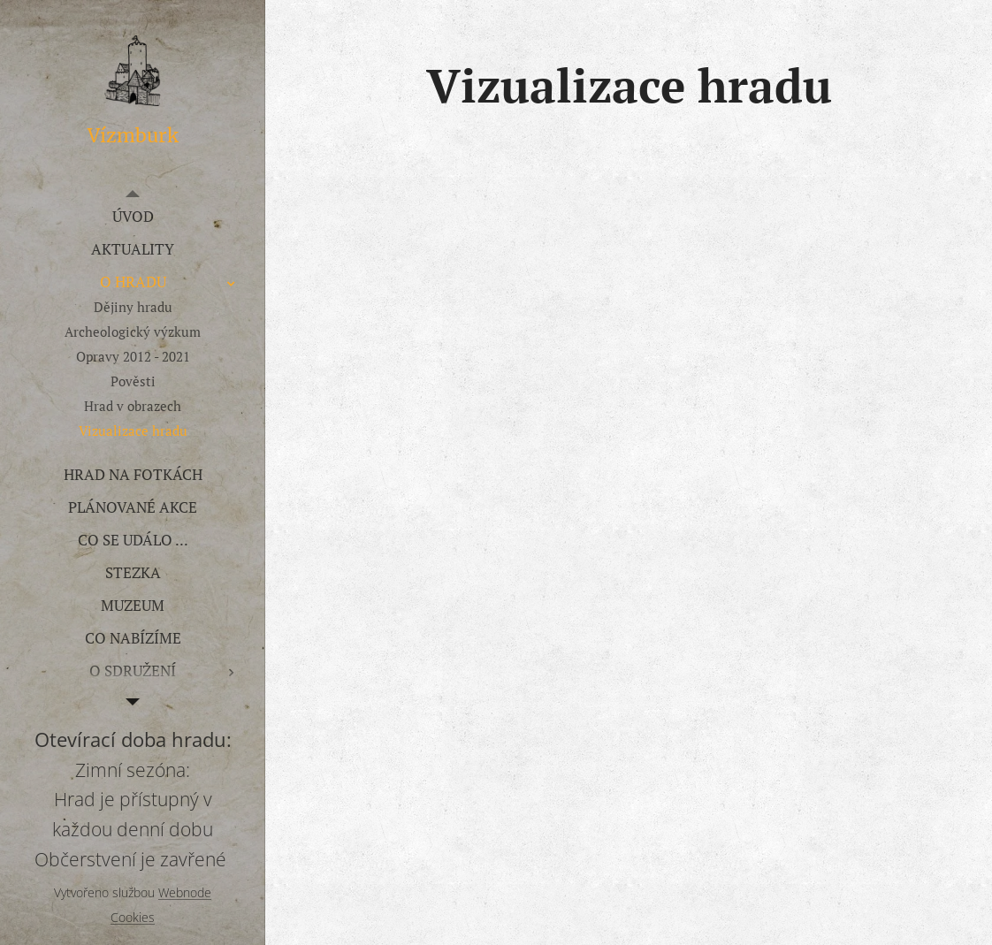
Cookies (133, 917)
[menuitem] (132, 216)
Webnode (184, 892)
